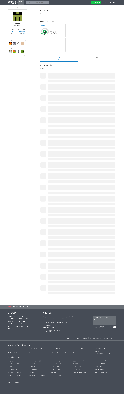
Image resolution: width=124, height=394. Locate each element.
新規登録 (112, 2)
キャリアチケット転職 (100, 361)
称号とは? (10, 321)
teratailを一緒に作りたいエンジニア (23, 306)
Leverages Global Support (80, 372)
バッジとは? (11, 318)
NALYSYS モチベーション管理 (37, 375)
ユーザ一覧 (15, 7)
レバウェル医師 (77, 369)
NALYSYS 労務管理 (56, 375)
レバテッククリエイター (65, 317)
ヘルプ (20, 323)
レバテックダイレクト (50, 326)
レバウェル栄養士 (55, 369)
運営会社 (69, 338)
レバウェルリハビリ (34, 369)
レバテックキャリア (62, 321)
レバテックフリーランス (50, 317)
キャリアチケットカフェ (57, 361)
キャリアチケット (12, 361)
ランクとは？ (50, 21)
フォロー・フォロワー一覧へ (19, 55)
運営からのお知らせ (24, 318)
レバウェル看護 (77, 366)
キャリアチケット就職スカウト (81, 361)
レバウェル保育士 (99, 366)
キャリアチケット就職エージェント (38, 361)
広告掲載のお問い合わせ (110, 338)
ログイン (105, 2)
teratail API (22, 321)
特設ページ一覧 (12, 328)
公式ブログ (22, 316)
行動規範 (85, 338)
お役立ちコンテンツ (24, 326)
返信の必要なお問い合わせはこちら (103, 327)
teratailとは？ (11, 316)
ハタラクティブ (33, 363)
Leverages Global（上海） (101, 372)
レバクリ (10, 366)
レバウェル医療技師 (13, 369)
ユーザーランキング (13, 326)
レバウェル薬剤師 (99, 369)
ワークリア (76, 363)
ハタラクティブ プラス (57, 363)
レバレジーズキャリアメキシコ (16, 375)
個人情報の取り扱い (95, 338)
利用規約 (77, 338)
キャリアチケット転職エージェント (17, 363)
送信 (114, 326)
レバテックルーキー (48, 321)
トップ (9, 7)
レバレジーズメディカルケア (15, 372)
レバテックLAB (55, 330)
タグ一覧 (10, 323)
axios (43, 68)
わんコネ (31, 372)
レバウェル (32, 366)
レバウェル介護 (55, 366)
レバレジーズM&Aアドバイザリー (103, 363)
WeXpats (53, 372)
